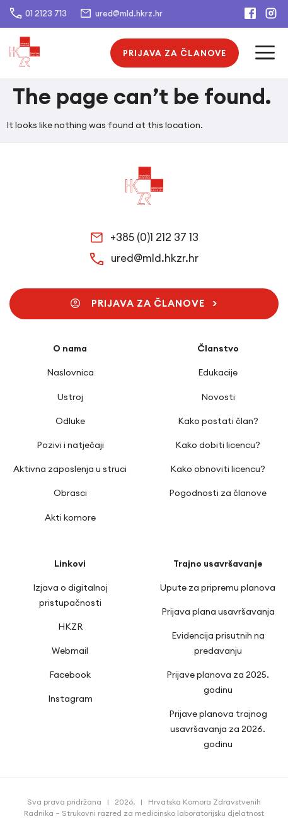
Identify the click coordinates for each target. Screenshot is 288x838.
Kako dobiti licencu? (217, 445)
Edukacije (218, 372)
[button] (174, 53)
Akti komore (70, 517)
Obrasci (70, 493)
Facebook (70, 674)
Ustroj (70, 397)
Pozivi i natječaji (70, 445)
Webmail (70, 650)
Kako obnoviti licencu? (217, 469)
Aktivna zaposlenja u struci (70, 469)
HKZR (70, 626)
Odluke (70, 421)
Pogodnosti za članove (218, 493)
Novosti (218, 397)
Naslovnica (70, 372)
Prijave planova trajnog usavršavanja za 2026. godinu (218, 729)
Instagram (70, 698)
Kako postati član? (218, 421)
